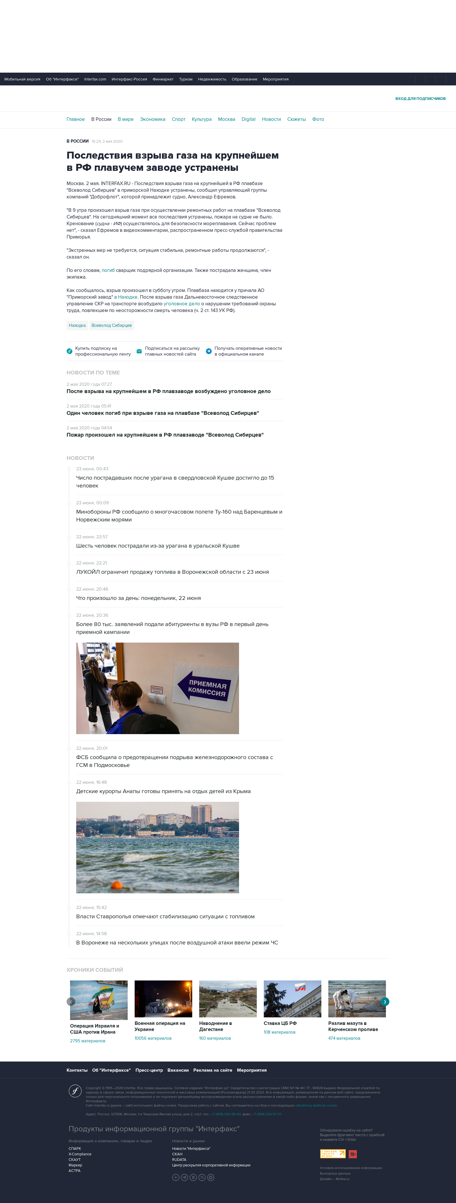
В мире (126, 119)
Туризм (186, 79)
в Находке (126, 297)
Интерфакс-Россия (129, 79)
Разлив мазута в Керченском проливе (353, 1026)
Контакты (77, 1070)
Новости (271, 119)
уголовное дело (182, 304)
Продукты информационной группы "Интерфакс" (154, 1129)
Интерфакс (228, 98)
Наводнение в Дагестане (215, 1026)
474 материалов (344, 1038)
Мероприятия (276, 79)
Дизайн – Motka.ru (335, 1179)
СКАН (177, 1154)
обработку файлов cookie (316, 1105)
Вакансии (178, 1070)
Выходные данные (335, 1173)
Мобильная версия (22, 79)
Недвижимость (212, 79)
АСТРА (75, 1170)
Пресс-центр (149, 1070)
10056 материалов (153, 1038)
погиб (108, 270)
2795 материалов (87, 1041)
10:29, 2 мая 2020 (107, 141)
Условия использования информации (351, 1168)
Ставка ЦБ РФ (280, 1023)
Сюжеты (296, 119)
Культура (202, 119)
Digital (249, 119)
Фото (318, 119)
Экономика (152, 119)
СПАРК (75, 1148)
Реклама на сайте (212, 1070)
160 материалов (215, 1038)
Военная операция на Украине (160, 1026)
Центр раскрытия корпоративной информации (211, 1165)
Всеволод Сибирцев (112, 325)
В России (101, 119)
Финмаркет (163, 79)
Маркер (75, 1165)
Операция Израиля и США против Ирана (94, 1029)
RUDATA (179, 1159)
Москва (226, 119)
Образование (244, 79)
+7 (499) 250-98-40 (226, 1114)
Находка (77, 325)
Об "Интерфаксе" (62, 79)
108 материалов (279, 1032)
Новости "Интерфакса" (191, 1148)
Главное (76, 119)
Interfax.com (95, 79)
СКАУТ (75, 1159)
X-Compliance (80, 1154)
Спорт (179, 119)
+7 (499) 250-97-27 (267, 1114)
